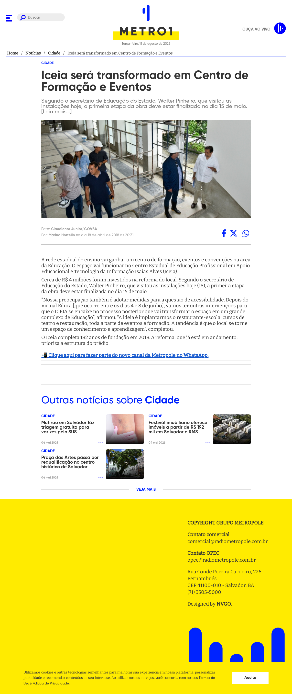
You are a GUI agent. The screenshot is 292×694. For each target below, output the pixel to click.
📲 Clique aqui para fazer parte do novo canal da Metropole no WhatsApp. (124, 355)
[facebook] (224, 233)
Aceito (250, 678)
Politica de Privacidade (50, 683)
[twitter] (233, 233)
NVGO (223, 604)
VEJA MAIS (146, 490)
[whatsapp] (246, 233)
